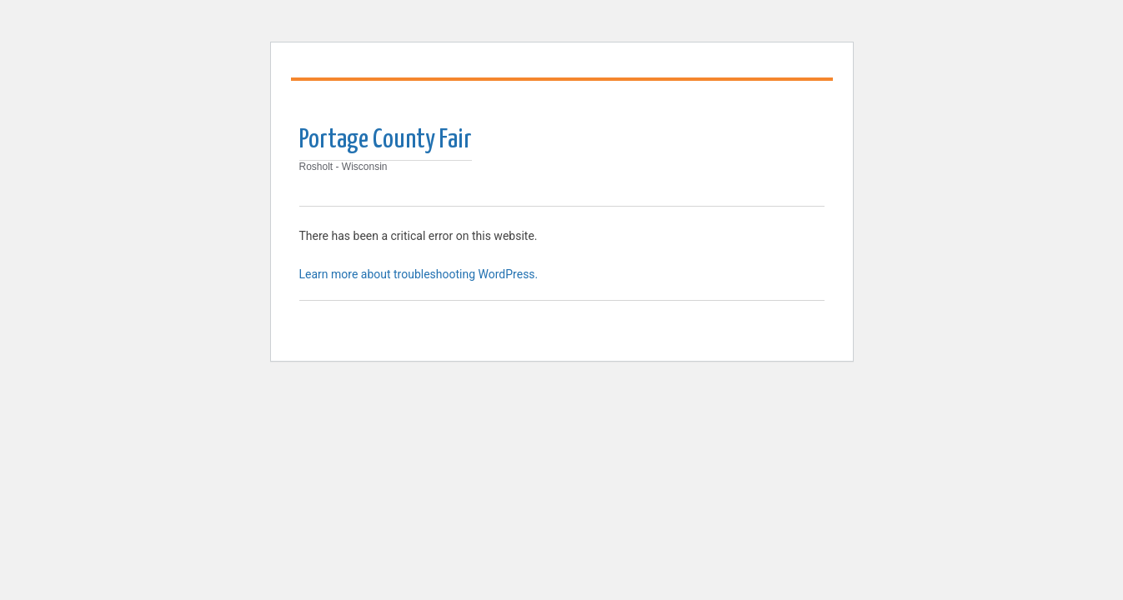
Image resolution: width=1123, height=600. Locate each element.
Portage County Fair (385, 140)
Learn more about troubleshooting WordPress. (419, 274)
